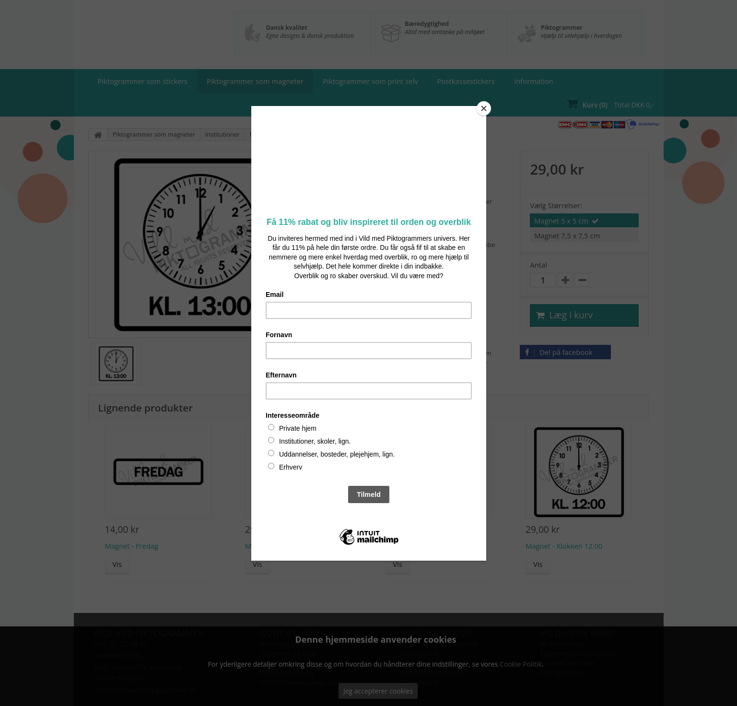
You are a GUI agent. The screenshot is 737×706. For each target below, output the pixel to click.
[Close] (484, 108)
